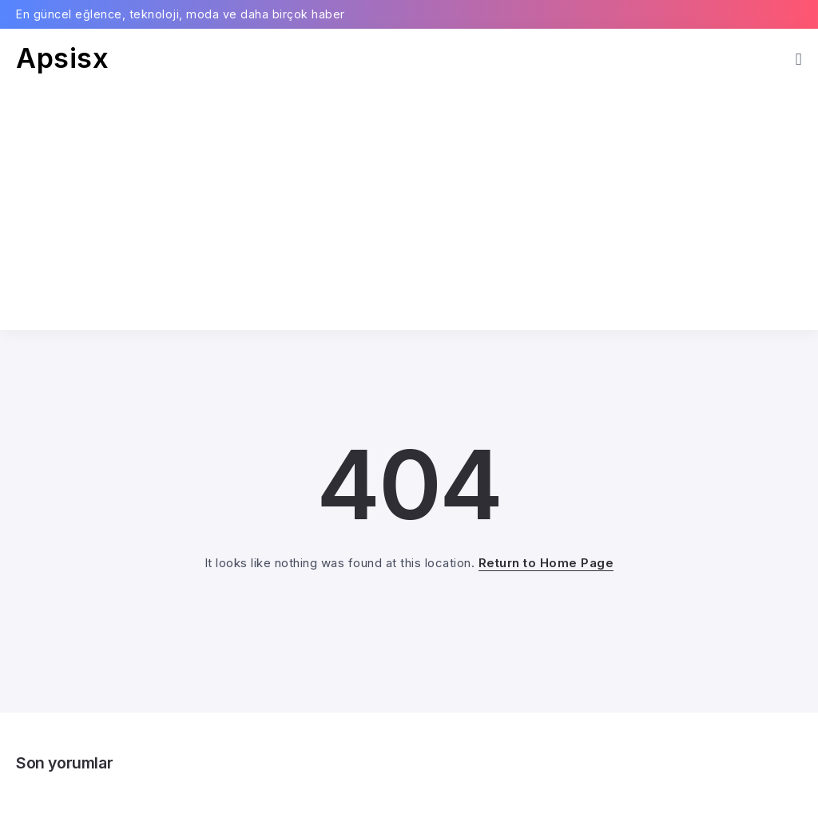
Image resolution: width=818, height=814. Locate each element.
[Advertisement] (409, 194)
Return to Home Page (546, 562)
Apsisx (62, 58)
